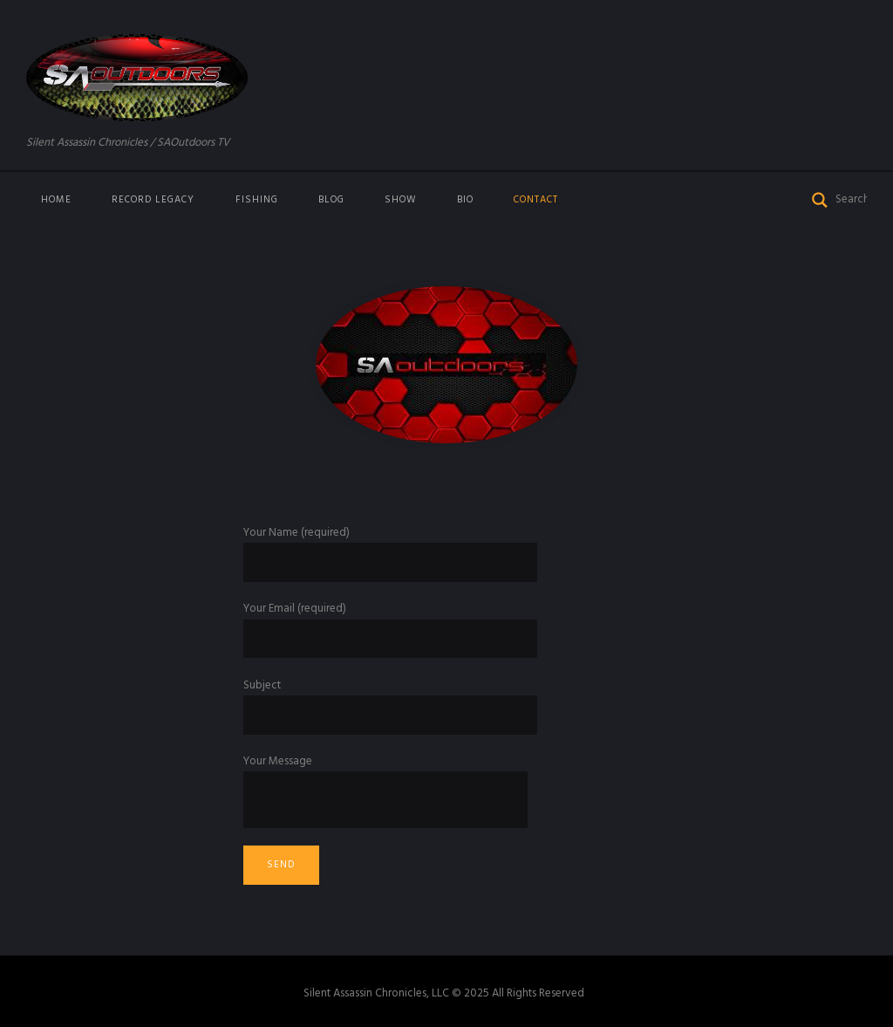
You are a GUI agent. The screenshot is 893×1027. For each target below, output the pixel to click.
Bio (465, 200)
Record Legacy (153, 200)
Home (56, 200)
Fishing (256, 200)
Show (400, 200)
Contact (536, 200)
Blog (331, 200)
